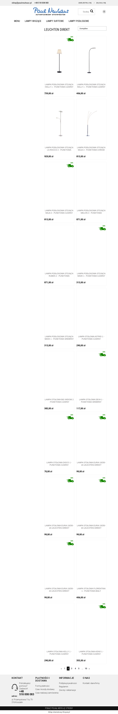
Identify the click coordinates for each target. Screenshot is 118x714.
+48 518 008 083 (41, 3)
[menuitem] (17, 21)
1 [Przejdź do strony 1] (64, 668)
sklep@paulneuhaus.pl (22, 3)
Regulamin (63, 687)
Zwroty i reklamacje (67, 690)
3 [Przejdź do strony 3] (71, 668)
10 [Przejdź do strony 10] (86, 668)
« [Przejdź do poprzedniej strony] (61, 669)
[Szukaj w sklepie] (88, 12)
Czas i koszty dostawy (44, 689)
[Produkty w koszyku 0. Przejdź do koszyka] (101, 12)
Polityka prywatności (68, 683)
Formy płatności (42, 686)
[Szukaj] (91, 11)
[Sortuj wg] (92, 28)
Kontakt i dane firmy (91, 683)
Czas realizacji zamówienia (46, 693)
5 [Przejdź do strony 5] (78, 668)
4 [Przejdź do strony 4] (75, 668)
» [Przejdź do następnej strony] (89, 669)
